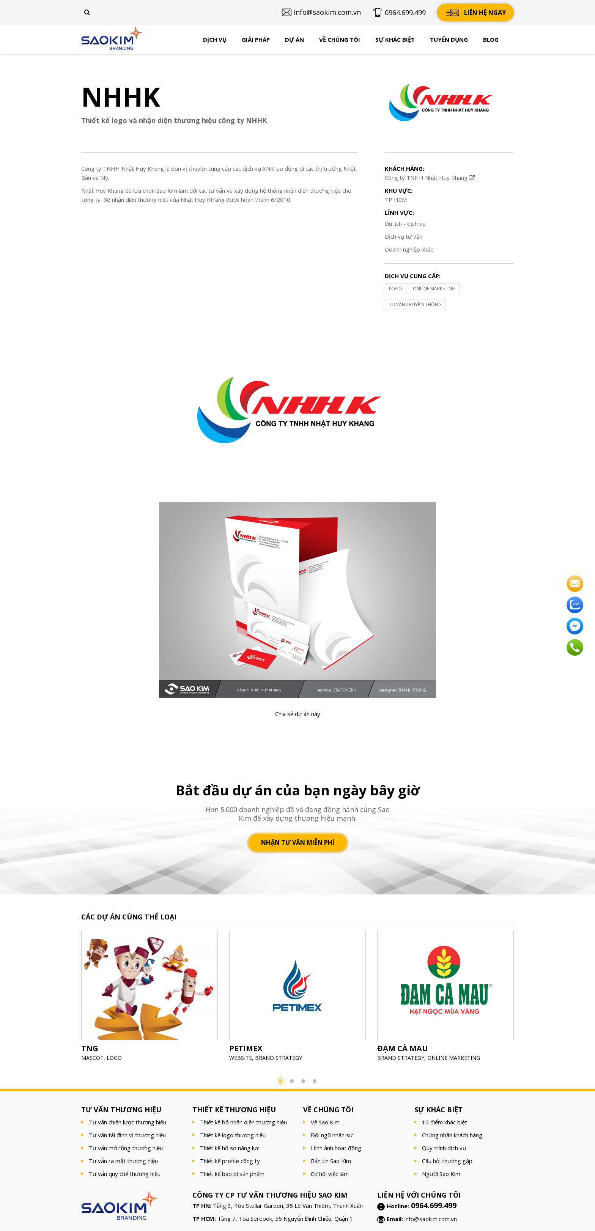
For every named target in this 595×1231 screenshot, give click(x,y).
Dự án (294, 39)
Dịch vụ (215, 39)
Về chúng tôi (339, 39)
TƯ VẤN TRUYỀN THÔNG (415, 304)
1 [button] (280, 1081)
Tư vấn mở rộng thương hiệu (126, 1148)
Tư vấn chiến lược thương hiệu (127, 1122)
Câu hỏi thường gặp (447, 1161)
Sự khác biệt (395, 39)
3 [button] (303, 1081)
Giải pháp (256, 39)
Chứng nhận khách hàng (452, 1135)
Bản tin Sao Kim (331, 1161)
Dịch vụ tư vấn (403, 236)
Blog (491, 39)
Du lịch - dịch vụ (405, 223)
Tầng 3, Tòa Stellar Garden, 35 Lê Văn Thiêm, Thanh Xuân (288, 1205)
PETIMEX (245, 1048)
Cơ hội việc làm (330, 1173)
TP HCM (396, 199)
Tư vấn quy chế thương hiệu (125, 1173)
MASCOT (92, 1057)
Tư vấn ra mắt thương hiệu (123, 1161)
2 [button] (292, 1081)
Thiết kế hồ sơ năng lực (230, 1148)
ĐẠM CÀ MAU (402, 1048)
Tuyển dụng (449, 39)
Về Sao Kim (325, 1122)
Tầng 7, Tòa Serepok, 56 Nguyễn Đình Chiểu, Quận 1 (285, 1218)
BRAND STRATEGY (278, 1057)
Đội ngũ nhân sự (332, 1135)
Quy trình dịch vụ (444, 1148)
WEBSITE (240, 1057)
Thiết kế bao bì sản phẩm (232, 1173)
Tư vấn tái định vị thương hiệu (127, 1135)
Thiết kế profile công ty (230, 1161)
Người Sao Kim (441, 1173)
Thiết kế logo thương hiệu (233, 1135)
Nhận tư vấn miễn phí (297, 843)
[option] (150, 998)
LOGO (395, 288)
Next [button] (525, 998)
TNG (89, 1048)
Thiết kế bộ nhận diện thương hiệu (243, 1122)
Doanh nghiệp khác (409, 249)
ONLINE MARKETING (434, 288)
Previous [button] (70, 998)
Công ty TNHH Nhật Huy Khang (430, 177)
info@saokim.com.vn (431, 1219)
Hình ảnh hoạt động (336, 1148)
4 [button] (314, 1081)
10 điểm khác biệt (444, 1122)
